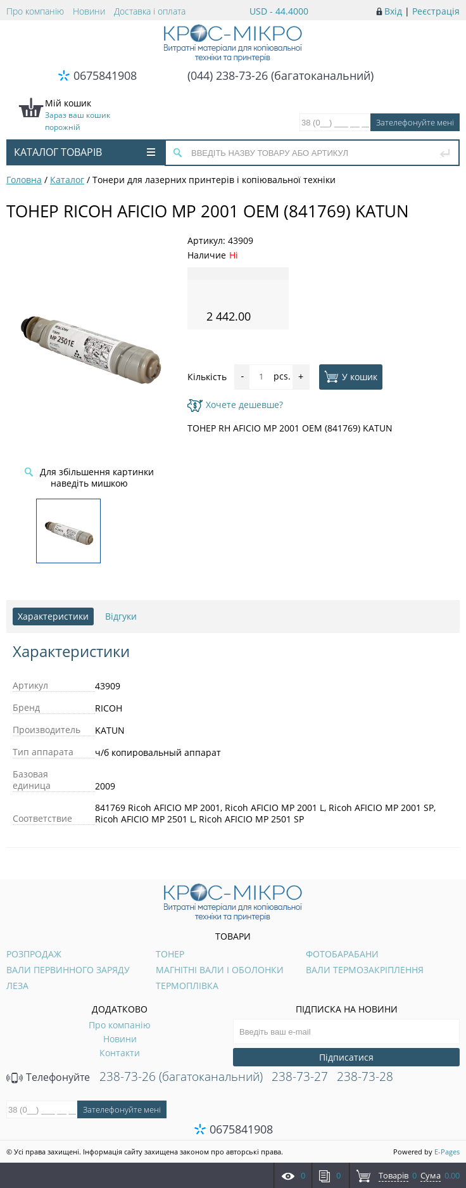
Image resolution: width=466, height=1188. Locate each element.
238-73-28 (365, 1076)
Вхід (393, 11)
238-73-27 (300, 1076)
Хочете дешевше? (235, 405)
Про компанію (35, 11)
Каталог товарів (84, 152)
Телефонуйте (48, 1077)
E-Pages (447, 1151)
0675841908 (105, 75)
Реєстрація (436, 11)
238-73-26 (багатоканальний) (181, 1076)
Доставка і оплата (150, 11)
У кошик (350, 376)
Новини (89, 11)
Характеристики (53, 616)
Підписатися (346, 1057)
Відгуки (121, 616)
